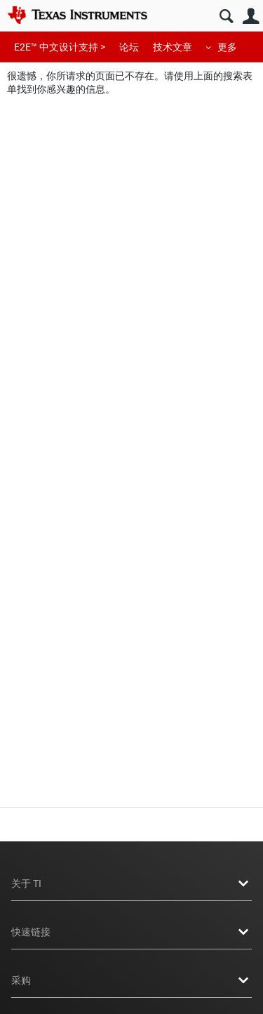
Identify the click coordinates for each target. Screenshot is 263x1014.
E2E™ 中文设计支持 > (59, 47)
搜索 (226, 16)
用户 (250, 16)
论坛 (129, 47)
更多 (227, 47)
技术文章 (172, 47)
